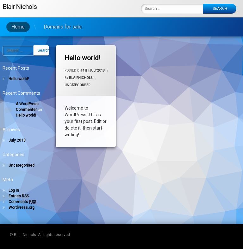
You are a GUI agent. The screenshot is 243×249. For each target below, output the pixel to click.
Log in (14, 190)
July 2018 (17, 140)
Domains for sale (54, 27)
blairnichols (80, 78)
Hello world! (82, 58)
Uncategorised (77, 85)
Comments (22, 202)
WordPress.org (21, 207)
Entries (19, 196)
